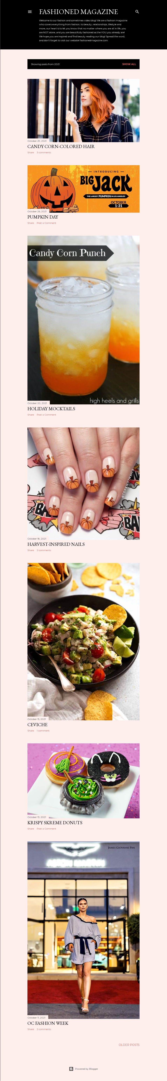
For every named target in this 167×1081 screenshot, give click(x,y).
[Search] (137, 11)
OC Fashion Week (47, 1023)
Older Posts (129, 1045)
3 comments (44, 152)
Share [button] (30, 152)
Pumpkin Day (42, 217)
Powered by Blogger (83, 1069)
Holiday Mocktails (51, 409)
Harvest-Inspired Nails (56, 544)
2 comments (44, 550)
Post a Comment (46, 222)
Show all (129, 64)
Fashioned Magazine (78, 11)
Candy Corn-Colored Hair (61, 146)
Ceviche (37, 725)
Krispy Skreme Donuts (54, 823)
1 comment (43, 730)
